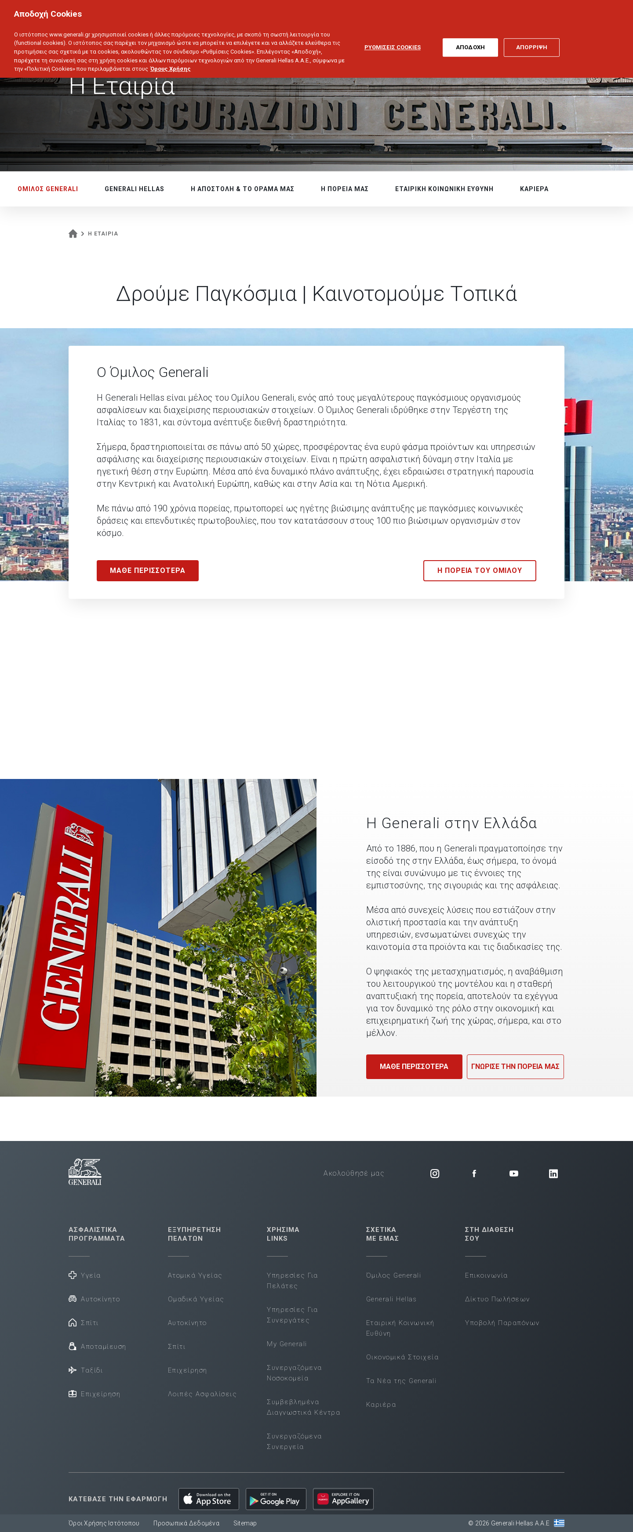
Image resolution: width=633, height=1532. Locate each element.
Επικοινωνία (486, 1275)
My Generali (287, 1344)
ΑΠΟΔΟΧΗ (470, 39)
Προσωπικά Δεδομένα (186, 1523)
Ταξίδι (86, 1369)
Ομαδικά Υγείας (196, 1299)
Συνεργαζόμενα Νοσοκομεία (294, 1373)
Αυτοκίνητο (94, 1298)
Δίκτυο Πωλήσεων (497, 1299)
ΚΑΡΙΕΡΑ (534, 188)
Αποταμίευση (98, 1346)
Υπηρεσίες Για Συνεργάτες (292, 1315)
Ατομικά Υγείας (195, 1275)
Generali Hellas (391, 1299)
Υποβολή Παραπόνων (502, 1323)
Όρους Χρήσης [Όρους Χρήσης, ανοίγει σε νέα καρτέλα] (170, 60)
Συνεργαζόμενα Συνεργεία (294, 1441)
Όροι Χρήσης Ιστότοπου (104, 1523)
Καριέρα (381, 1405)
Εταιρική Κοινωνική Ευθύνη (400, 1328)
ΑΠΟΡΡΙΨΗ (531, 39)
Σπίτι (84, 1322)
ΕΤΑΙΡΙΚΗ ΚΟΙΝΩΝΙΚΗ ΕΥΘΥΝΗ (444, 188)
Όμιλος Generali (394, 1275)
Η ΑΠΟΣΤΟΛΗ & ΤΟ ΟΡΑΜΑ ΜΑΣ (243, 188)
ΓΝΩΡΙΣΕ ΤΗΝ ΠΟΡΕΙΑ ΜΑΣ (515, 1066)
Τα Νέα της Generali (401, 1381)
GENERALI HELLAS (134, 188)
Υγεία (85, 1274)
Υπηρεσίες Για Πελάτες (292, 1280)
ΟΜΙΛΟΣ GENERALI (48, 188)
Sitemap (245, 1523)
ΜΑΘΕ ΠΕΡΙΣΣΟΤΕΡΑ (414, 1066)
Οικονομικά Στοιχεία (402, 1357)
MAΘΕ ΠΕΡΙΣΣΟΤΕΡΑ (148, 570)
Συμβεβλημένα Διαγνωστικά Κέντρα (303, 1407)
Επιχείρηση (94, 1393)
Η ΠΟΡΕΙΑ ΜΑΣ (345, 188)
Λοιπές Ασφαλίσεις (202, 1394)
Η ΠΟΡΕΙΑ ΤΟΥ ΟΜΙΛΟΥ (479, 570)
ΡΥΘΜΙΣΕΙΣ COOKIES (392, 39)
